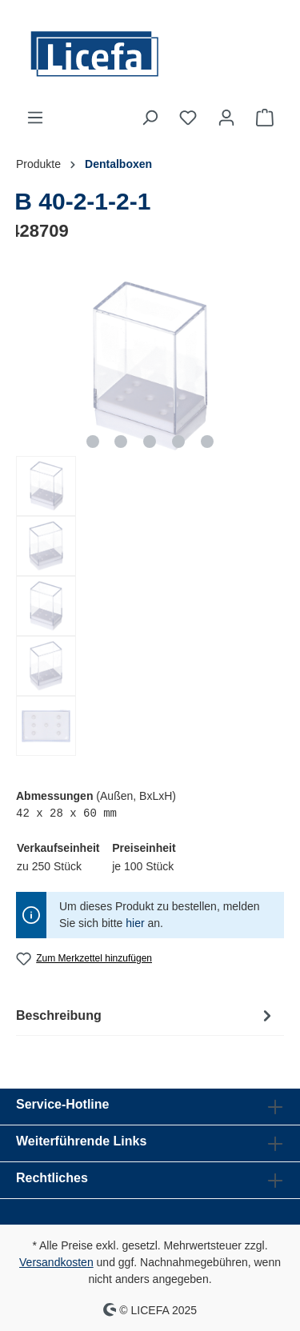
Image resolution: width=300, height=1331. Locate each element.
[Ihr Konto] (226, 118)
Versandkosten (56, 1262)
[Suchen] (149, 118)
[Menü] (35, 118)
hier (135, 923)
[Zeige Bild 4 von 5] (178, 441)
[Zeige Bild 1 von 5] (92, 441)
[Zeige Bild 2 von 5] (120, 441)
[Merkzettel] (188, 118)
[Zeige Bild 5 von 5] (207, 441)
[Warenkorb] (265, 118)
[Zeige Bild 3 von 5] (149, 441)
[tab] (146, 1015)
